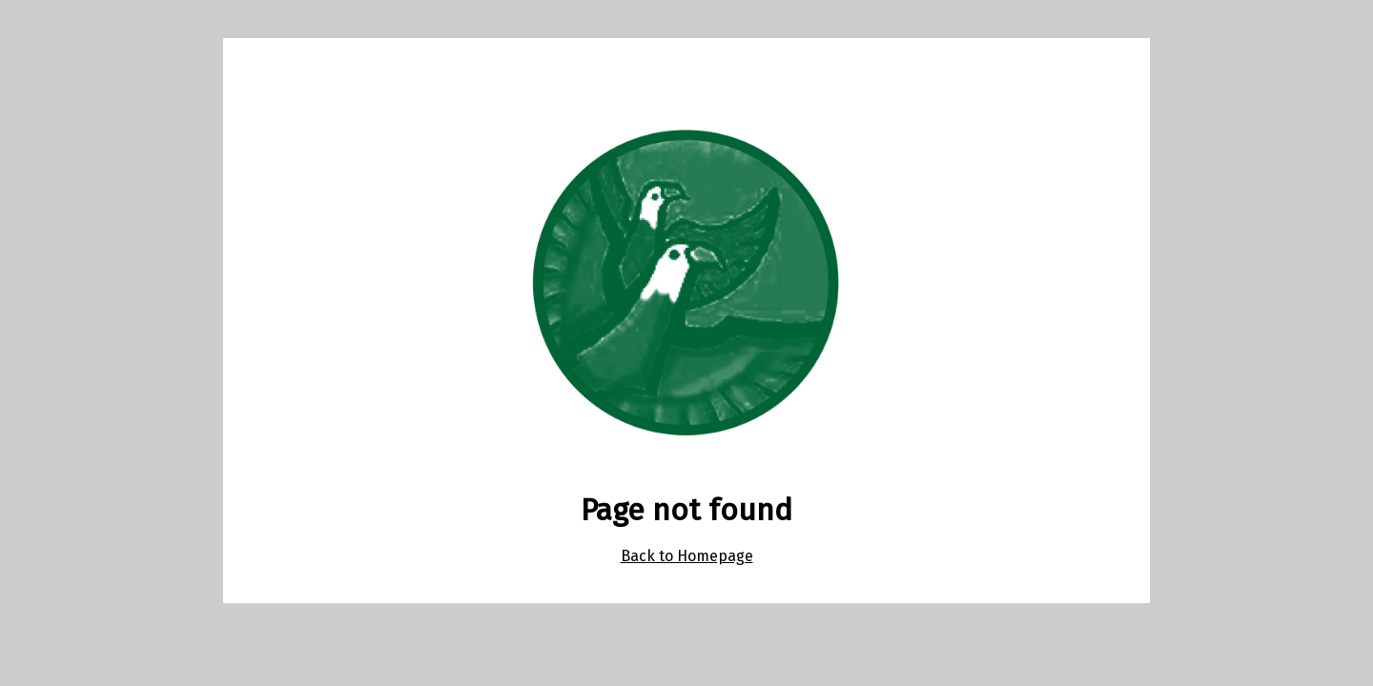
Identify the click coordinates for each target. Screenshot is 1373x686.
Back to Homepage (687, 556)
